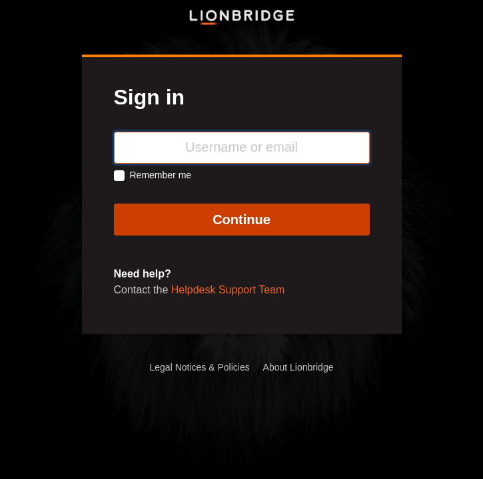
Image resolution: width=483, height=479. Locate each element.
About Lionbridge (298, 367)
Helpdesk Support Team (227, 289)
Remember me (161, 175)
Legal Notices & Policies (200, 367)
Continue (241, 219)
